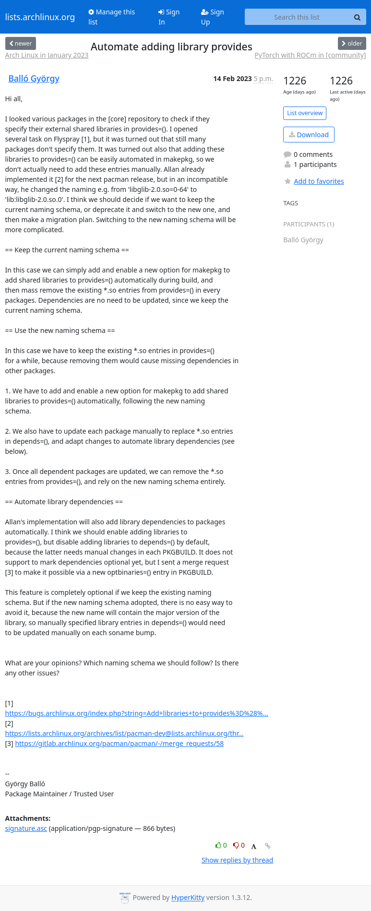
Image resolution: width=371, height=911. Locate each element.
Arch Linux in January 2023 (47, 54)
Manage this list (111, 16)
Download (309, 134)
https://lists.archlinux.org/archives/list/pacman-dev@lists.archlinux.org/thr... (124, 733)
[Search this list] (297, 17)
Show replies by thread (237, 859)
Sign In (169, 16)
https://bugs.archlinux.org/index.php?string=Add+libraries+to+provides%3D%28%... (136, 713)
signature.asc (26, 828)
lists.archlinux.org (40, 17)
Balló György (34, 78)
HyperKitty (187, 897)
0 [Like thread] (221, 845)
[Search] (357, 17)
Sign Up (212, 16)
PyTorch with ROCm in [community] (310, 54)
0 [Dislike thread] (239, 845)
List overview (305, 113)
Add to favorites (313, 181)
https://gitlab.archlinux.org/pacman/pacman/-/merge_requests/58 (119, 743)
